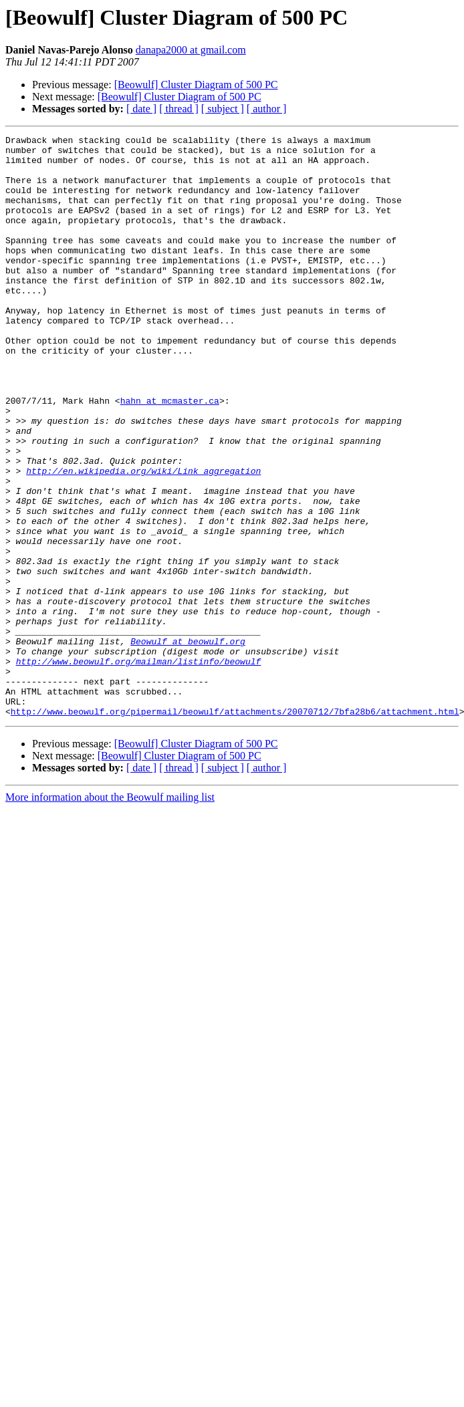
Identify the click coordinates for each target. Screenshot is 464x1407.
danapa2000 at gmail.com (191, 49)
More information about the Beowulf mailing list (110, 913)
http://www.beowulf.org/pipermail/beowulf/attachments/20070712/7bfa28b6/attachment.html (235, 827)
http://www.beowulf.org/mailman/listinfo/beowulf (138, 767)
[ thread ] (179, 108)
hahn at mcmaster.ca (169, 455)
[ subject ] (222, 108)
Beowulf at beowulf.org (187, 743)
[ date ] (141, 108)
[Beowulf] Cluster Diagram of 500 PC (196, 84)
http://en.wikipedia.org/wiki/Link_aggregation (143, 539)
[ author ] (267, 108)
